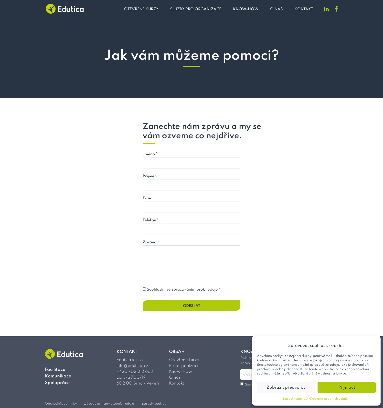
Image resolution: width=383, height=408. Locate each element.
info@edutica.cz (132, 366)
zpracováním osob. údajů (194, 290)
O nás (175, 377)
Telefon (151, 220)
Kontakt (176, 383)
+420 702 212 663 (135, 372)
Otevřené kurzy (184, 360)
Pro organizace (184, 366)
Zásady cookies (294, 398)
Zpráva (151, 242)
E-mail (150, 198)
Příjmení (151, 176)
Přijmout (346, 387)
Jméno (150, 154)
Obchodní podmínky (61, 403)
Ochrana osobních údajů (328, 398)
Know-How (180, 372)
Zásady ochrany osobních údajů (109, 403)
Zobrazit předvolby (286, 387)
